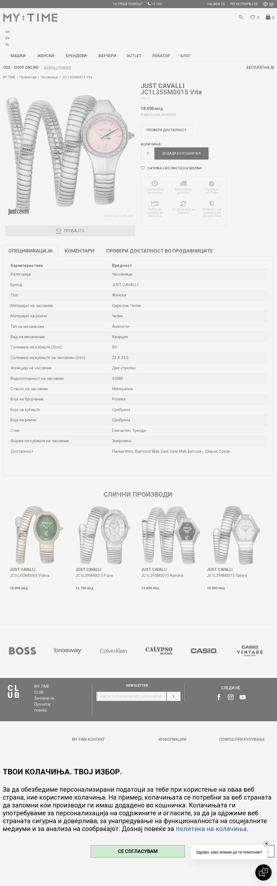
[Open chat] (263, 872)
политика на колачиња (211, 829)
